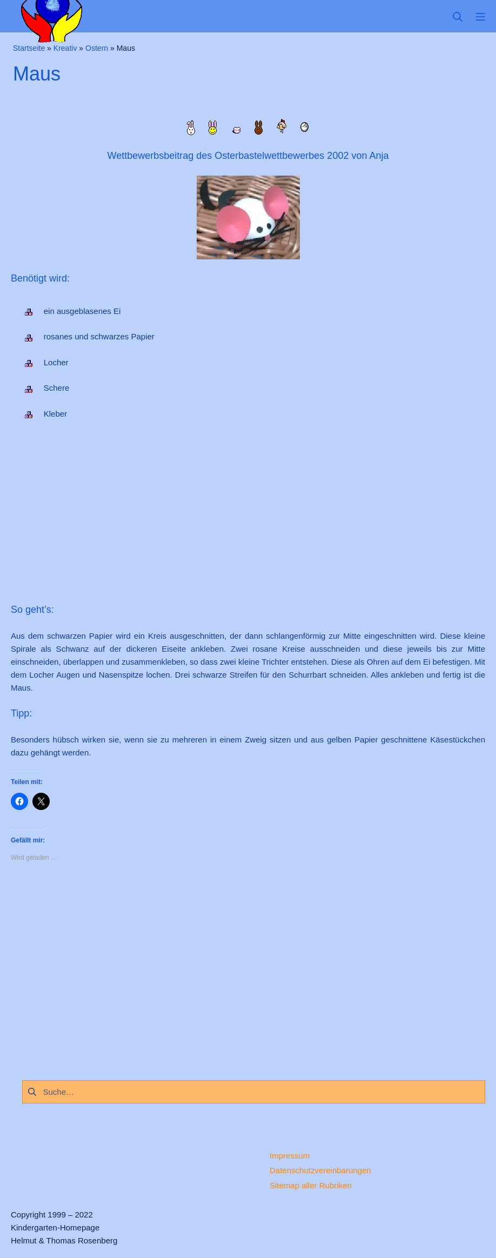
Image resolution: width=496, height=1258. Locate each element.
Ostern (96, 48)
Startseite (29, 48)
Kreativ (65, 48)
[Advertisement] (248, 515)
